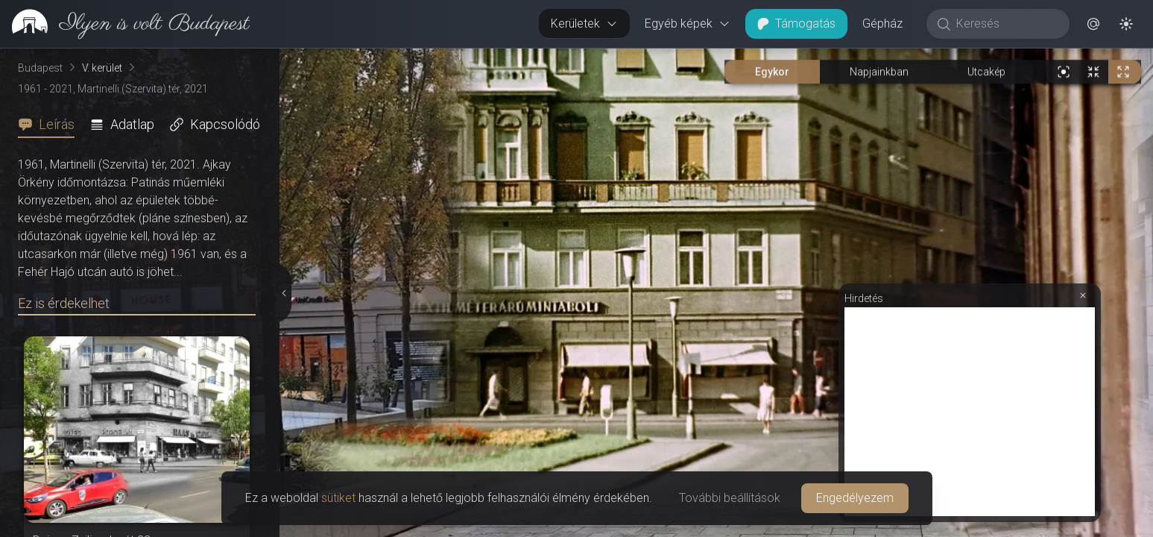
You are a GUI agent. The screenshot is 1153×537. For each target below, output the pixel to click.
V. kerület (102, 68)
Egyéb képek (687, 23)
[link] (125, 24)
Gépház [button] (882, 23)
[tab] (50, 124)
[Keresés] (1006, 24)
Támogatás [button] (796, 23)
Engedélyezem (855, 498)
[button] (1093, 24)
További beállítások (729, 498)
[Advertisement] (969, 411)
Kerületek (584, 23)
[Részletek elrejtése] (284, 293)
